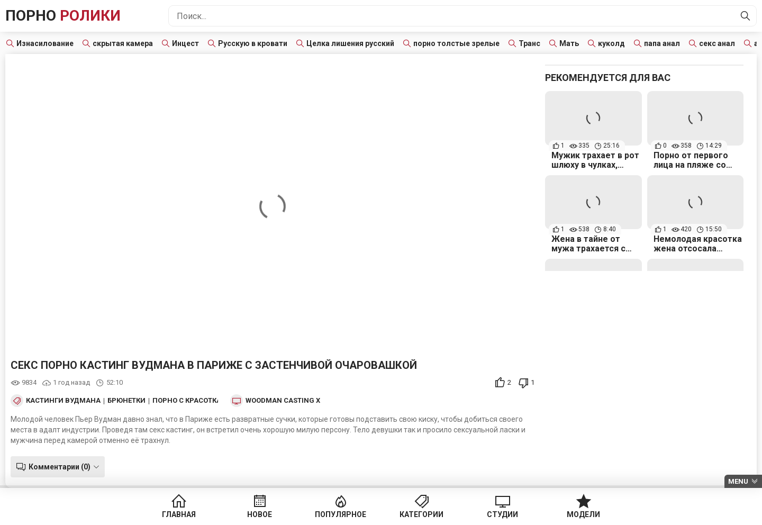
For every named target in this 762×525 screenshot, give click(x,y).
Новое (259, 514)
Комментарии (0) (59, 467)
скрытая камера (123, 43)
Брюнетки (126, 400)
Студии (502, 514)
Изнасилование (45, 43)
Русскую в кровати (252, 43)
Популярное (340, 514)
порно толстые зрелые (456, 43)
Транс (529, 43)
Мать (569, 43)
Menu (738, 481)
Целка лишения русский (350, 43)
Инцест (185, 43)
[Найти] (745, 16)
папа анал (662, 43)
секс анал (717, 43)
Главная (179, 514)
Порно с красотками (192, 400)
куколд (611, 43)
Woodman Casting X (283, 400)
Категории (421, 514)
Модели (583, 514)
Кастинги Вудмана (63, 400)
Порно (63, 15)
